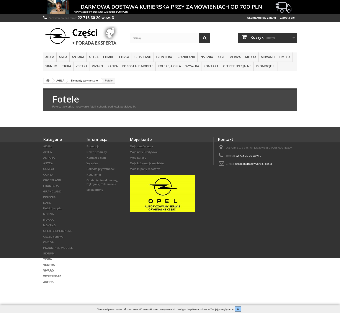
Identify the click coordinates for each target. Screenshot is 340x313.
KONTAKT (211, 66)
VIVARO (97, 66)
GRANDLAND (186, 57)
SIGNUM (51, 66)
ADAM (49, 57)
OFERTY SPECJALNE (237, 66)
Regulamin (94, 174)
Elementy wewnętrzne (84, 80)
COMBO (108, 57)
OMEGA (284, 57)
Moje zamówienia (141, 146)
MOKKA (250, 57)
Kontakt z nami (96, 157)
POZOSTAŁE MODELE (137, 66)
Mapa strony (95, 189)
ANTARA (78, 57)
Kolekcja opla (169, 66)
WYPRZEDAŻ (52, 276)
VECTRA (81, 66)
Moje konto (141, 139)
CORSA (124, 57)
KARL (221, 57)
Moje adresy (138, 157)
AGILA (63, 57)
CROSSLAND (142, 57)
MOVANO (268, 57)
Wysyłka (192, 66)
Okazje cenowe (53, 236)
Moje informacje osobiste (147, 163)
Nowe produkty (97, 152)
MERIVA (235, 57)
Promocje (93, 146)
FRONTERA (164, 57)
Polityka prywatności (100, 169)
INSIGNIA (206, 57)
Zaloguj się (287, 17)
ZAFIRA (113, 66)
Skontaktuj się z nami (261, 17)
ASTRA (93, 57)
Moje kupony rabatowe (145, 169)
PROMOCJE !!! (265, 66)
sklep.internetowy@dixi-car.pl (253, 163)
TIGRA (66, 66)
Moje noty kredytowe (144, 152)
